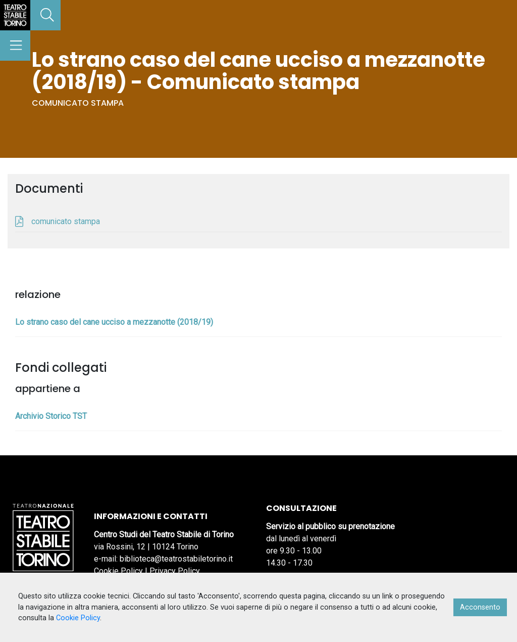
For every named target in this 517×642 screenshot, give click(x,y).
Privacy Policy (174, 571)
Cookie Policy (118, 571)
